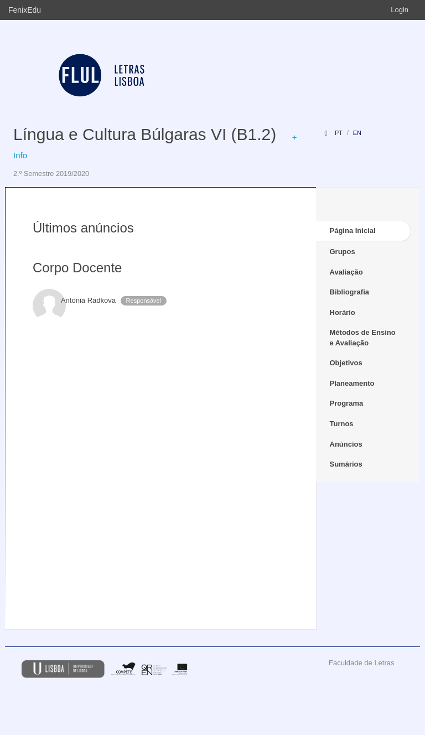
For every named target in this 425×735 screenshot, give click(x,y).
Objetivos (346, 363)
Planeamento (352, 383)
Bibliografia (350, 292)
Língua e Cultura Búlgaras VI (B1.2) (144, 134)
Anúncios (346, 444)
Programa (347, 403)
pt (339, 133)
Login (399, 10)
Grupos (342, 251)
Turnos (342, 424)
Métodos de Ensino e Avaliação (363, 337)
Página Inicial (353, 230)
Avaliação (346, 272)
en (357, 133)
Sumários (346, 464)
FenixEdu (24, 10)
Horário (342, 312)
